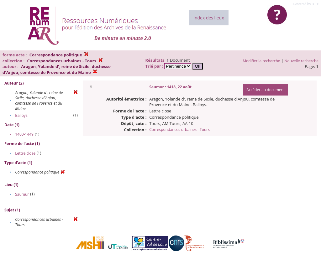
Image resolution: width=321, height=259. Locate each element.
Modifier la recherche (261, 61)
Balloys (21, 115)
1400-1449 (24, 134)
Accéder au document (265, 89)
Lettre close (25, 153)
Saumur (22, 194)
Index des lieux (208, 18)
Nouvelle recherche (302, 61)
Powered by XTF (306, 4)
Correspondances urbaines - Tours (179, 129)
